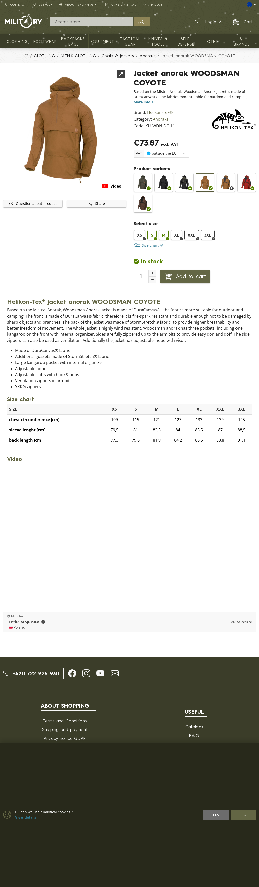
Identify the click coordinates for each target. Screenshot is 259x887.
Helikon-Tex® (160, 112)
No (216, 814)
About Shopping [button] (76, 4)
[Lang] (251, 4)
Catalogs (194, 726)
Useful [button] (41, 4)
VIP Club (153, 4)
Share (97, 203)
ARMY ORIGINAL (120, 4)
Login (214, 21)
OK (243, 814)
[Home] (26, 55)
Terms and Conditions (65, 720)
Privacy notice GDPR (65, 738)
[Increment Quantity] (152, 273)
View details (25, 817)
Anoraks (160, 119)
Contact (15, 4)
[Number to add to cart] (141, 276)
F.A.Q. (194, 735)
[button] (195, 22)
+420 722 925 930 (31, 673)
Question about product (33, 203)
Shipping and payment (65, 729)
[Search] (91, 21)
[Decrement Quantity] (152, 279)
